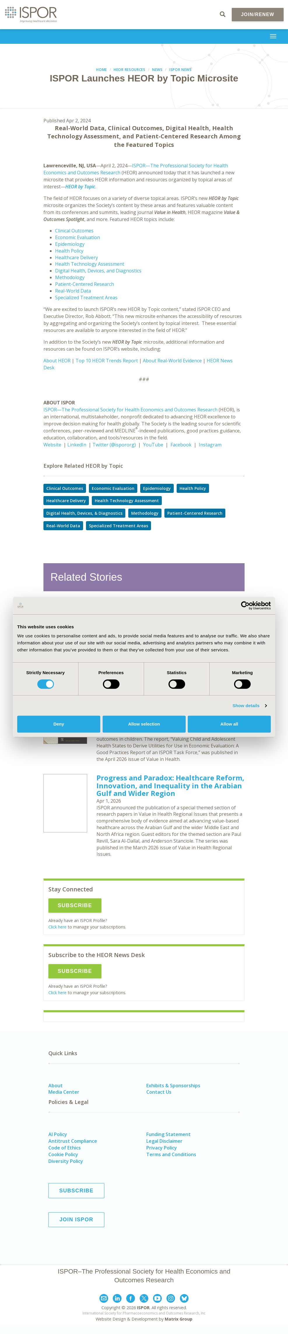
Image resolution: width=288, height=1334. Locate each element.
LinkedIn (76, 444)
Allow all (229, 723)
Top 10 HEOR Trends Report (106, 360)
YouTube (153, 444)
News (157, 69)
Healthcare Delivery (76, 257)
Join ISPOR (76, 1219)
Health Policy (69, 251)
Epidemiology (70, 244)
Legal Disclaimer (164, 1141)
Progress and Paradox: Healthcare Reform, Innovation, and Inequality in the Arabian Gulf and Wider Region (170, 785)
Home (101, 69)
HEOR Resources (129, 69)
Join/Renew (257, 14)
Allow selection (144, 723)
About (55, 1085)
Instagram (210, 444)
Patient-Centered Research (84, 284)
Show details (246, 705)
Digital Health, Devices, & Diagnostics (84, 513)
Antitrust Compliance (72, 1141)
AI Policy (57, 1134)
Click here (57, 927)
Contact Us (158, 1092)
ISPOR (143, 1307)
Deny (58, 723)
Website (52, 444)
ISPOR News (180, 69)
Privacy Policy (161, 1148)
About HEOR (57, 360)
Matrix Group (178, 1319)
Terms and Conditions (171, 1154)
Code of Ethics (64, 1148)
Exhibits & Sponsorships (173, 1085)
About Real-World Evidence (172, 360)
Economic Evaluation (77, 237)
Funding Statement (168, 1134)
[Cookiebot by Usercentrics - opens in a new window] (245, 605)
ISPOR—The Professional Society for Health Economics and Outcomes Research (130, 409)
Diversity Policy (65, 1161)
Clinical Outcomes (74, 230)
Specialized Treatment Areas (86, 297)
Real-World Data (73, 291)
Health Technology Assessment (89, 264)
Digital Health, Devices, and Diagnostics (98, 270)
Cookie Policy (63, 1154)
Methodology (70, 277)
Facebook (181, 444)
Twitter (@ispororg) (114, 444)
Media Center (63, 1092)
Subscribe (75, 905)
